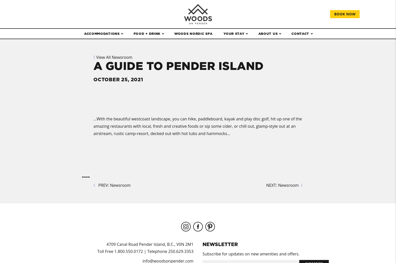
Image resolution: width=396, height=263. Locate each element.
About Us (268, 33)
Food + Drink (147, 33)
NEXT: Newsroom (284, 185)
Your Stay (234, 33)
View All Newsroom (112, 57)
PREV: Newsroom (112, 185)
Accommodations (102, 33)
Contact (300, 33)
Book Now (345, 14)
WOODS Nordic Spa (193, 33)
